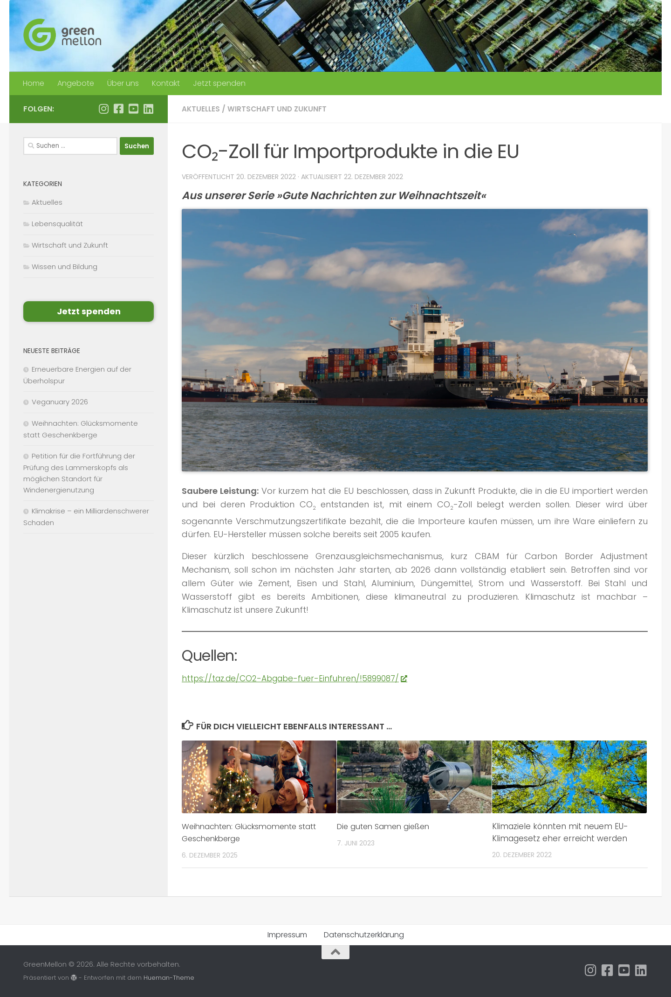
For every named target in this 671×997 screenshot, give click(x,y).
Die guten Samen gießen (386, 826)
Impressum (287, 934)
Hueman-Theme (169, 977)
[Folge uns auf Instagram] (103, 108)
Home (33, 83)
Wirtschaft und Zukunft (280, 109)
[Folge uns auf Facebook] (118, 108)
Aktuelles (201, 109)
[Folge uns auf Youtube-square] (133, 108)
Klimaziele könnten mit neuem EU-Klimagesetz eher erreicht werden (560, 832)
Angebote (75, 83)
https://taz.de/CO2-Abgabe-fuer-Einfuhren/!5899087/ (299, 678)
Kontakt (166, 83)
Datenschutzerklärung (364, 934)
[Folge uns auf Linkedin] (148, 108)
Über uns (123, 83)
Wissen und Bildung (64, 266)
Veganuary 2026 (60, 402)
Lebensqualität (57, 223)
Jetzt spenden (219, 83)
